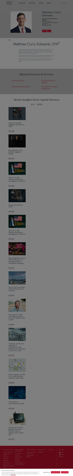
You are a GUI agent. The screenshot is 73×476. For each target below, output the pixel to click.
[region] (36, 472)
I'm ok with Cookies (65, 472)
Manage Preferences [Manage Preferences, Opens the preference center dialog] (46, 472)
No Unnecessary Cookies (55, 472)
